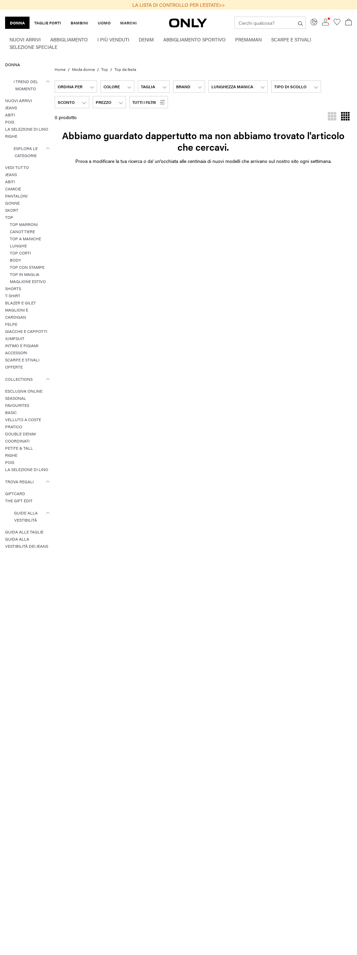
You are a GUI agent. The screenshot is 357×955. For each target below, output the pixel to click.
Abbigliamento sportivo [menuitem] (194, 39)
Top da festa (125, 69)
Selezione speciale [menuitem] (33, 46)
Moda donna (83, 69)
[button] (148, 102)
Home (60, 69)
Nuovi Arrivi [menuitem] (25, 39)
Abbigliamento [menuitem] (69, 39)
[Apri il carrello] (348, 23)
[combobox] (76, 86)
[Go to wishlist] (337, 23)
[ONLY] (188, 25)
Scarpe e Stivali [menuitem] (291, 39)
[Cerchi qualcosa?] (300, 23)
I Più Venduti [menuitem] (113, 39)
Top (104, 69)
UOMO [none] (104, 23)
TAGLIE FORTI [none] (47, 23)
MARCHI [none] (128, 23)
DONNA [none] (17, 23)
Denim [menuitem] (146, 39)
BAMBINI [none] (79, 23)
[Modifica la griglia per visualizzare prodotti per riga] (332, 117)
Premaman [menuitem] (248, 39)
